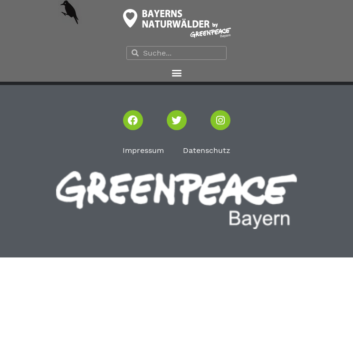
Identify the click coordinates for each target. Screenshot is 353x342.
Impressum (143, 150)
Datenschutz (206, 150)
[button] (176, 72)
